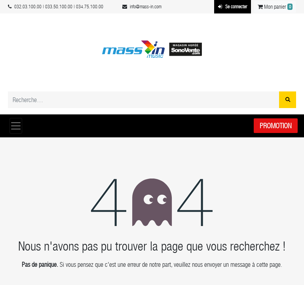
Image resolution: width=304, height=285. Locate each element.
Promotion (276, 126)
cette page (268, 264)
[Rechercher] (287, 99)
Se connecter (232, 7)
